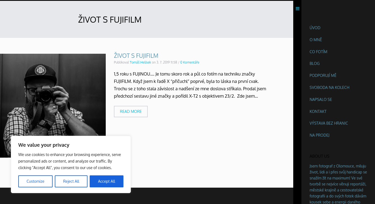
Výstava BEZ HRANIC (329, 123)
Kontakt (318, 111)
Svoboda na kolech (329, 87)
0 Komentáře (189, 64)
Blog (315, 63)
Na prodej (319, 135)
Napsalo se (321, 99)
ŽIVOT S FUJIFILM (136, 57)
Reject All (71, 181)
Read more (131, 112)
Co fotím (318, 51)
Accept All (106, 181)
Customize (35, 181)
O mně (316, 39)
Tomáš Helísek (140, 64)
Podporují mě (323, 75)
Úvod (315, 27)
